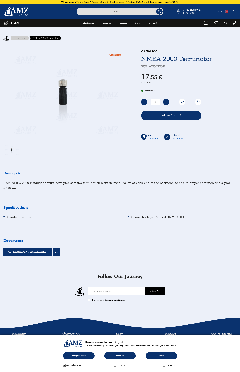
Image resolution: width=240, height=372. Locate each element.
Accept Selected (79, 356)
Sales (138, 22)
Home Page (20, 38)
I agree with (108, 300)
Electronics (88, 22)
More (161, 356)
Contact (153, 22)
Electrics (107, 22)
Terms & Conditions (115, 300)
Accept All (120, 356)
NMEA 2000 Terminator (45, 38)
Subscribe (154, 291)
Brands (123, 22)
